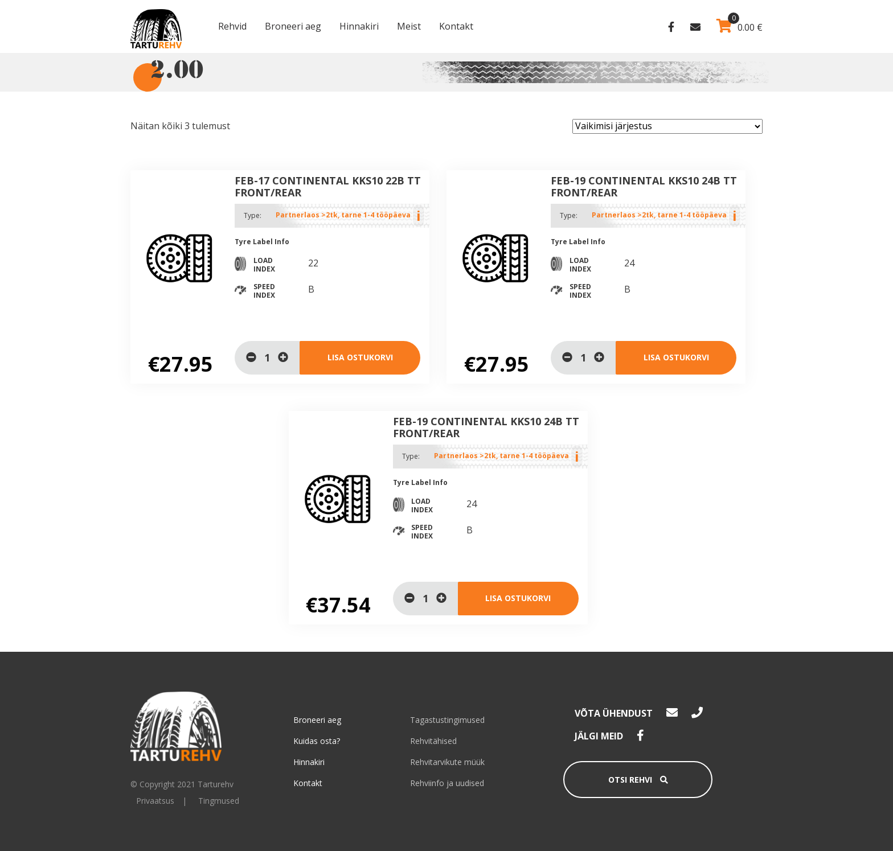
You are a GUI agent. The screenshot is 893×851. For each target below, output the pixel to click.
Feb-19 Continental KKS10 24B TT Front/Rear (644, 187)
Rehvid (232, 26)
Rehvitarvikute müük (447, 762)
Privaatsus (155, 800)
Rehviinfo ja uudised (447, 783)
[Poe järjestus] (667, 126)
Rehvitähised (433, 740)
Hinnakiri (359, 26)
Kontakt (456, 26)
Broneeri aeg (293, 26)
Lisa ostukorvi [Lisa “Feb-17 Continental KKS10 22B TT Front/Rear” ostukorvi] (360, 357)
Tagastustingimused (447, 719)
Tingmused (218, 800)
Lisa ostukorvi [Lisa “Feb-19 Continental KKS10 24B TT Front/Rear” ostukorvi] (676, 357)
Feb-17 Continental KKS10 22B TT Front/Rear (328, 187)
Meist (409, 26)
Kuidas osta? (316, 740)
